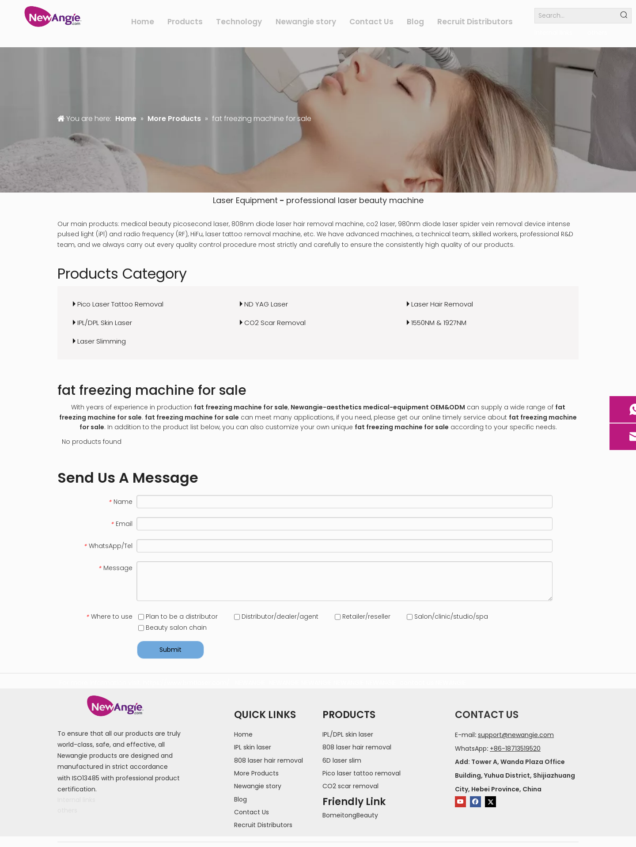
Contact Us (251, 812)
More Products (256, 773)
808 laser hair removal (268, 760)
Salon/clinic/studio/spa (447, 616)
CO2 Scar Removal (275, 322)
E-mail (465, 734)
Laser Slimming (101, 341)
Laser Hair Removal (442, 304)
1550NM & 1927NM (438, 322)
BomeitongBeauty (350, 815)
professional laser (321, 200)
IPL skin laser (252, 747)
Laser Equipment (245, 200)
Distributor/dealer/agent (276, 616)
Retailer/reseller (362, 616)
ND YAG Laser (266, 304)
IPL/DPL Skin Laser (104, 322)
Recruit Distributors (263, 825)
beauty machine (391, 200)
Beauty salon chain (172, 627)
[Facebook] (475, 801)
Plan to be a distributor (178, 616)
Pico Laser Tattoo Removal (120, 304)
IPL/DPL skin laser (347, 734)
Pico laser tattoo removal (361, 773)
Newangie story (257, 786)
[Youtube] (460, 801)
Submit (170, 649)
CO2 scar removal (350, 786)
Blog (240, 799)
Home (243, 734)
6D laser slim (341, 760)
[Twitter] (490, 801)
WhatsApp (471, 748)
